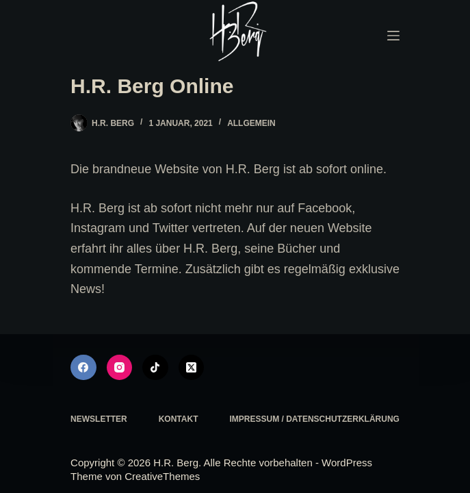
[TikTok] (155, 368)
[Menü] (393, 35)
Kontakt (178, 419)
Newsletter (98, 419)
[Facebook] (83, 368)
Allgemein (251, 123)
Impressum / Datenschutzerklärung (314, 419)
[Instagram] (120, 368)
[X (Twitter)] (192, 368)
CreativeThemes (162, 476)
